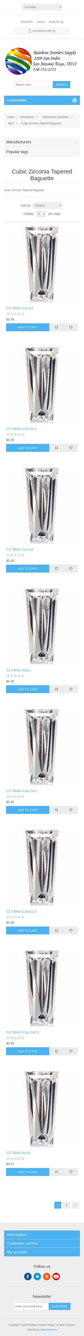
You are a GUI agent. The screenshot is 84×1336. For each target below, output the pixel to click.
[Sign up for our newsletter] (31, 1306)
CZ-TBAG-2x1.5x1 (20, 308)
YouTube (56, 1276)
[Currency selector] (42, 7)
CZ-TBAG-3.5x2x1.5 (21, 911)
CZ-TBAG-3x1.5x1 (20, 549)
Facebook (28, 1276)
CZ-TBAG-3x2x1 (18, 670)
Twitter (37, 1276)
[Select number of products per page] (41, 214)
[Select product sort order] (47, 205)
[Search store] (33, 84)
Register (27, 22)
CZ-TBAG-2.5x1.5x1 (21, 429)
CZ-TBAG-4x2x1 (18, 1153)
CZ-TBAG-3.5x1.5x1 (21, 791)
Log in (41, 22)
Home (10, 117)
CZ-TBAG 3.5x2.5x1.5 (22, 1032)
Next (75, 1205)
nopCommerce (48, 1329)
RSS (46, 1276)
